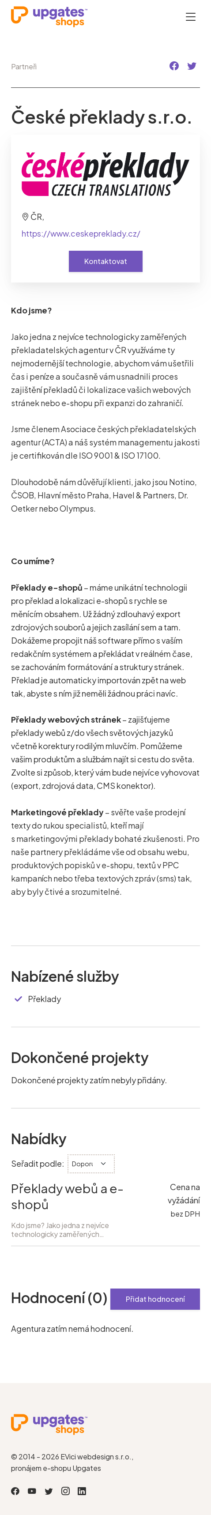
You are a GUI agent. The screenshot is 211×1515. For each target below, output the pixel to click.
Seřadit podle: (37, 1163)
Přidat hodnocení (155, 1299)
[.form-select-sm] (91, 1163)
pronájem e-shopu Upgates (56, 1468)
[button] (174, 66)
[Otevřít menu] (190, 16)
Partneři (24, 66)
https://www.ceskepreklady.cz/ (81, 233)
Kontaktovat (105, 261)
